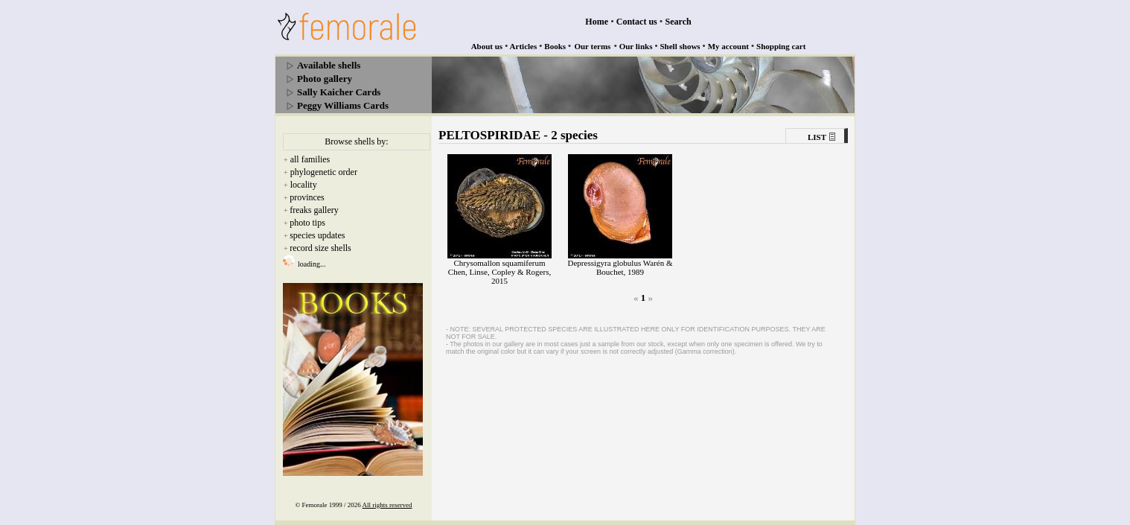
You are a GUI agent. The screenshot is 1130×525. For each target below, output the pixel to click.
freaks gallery (314, 210)
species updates (317, 235)
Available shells (328, 65)
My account (728, 46)
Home (596, 21)
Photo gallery (324, 78)
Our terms (592, 46)
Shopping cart (780, 46)
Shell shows (680, 46)
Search (678, 21)
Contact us (636, 21)
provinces (307, 197)
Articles (523, 46)
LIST (817, 137)
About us (487, 46)
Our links (636, 46)
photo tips (307, 222)
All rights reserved (387, 505)
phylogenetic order (323, 172)
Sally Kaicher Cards (338, 92)
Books (555, 46)
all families (310, 159)
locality (303, 184)
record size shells (320, 248)
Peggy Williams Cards (343, 105)
